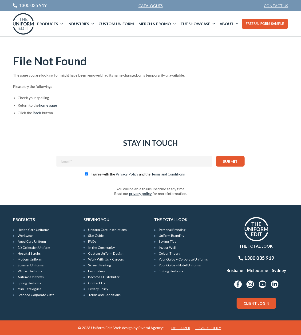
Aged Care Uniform (32, 241)
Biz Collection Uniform (34, 247)
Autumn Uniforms (31, 277)
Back (37, 112)
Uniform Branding (171, 236)
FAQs (92, 241)
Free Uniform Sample (265, 24)
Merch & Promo (155, 23)
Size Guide (96, 236)
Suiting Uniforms (171, 271)
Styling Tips (167, 241)
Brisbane (234, 270)
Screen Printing (99, 265)
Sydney (279, 270)
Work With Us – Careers (106, 259)
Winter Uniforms (30, 271)
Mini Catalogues (29, 289)
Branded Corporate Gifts (36, 295)
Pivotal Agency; (151, 327)
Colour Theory (169, 253)
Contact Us (276, 5)
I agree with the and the (138, 174)
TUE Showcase (195, 23)
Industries (78, 23)
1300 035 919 (256, 258)
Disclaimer (180, 328)
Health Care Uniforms (33, 230)
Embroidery (96, 271)
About (227, 23)
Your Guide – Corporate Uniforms (183, 259)
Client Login (256, 303)
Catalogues (151, 5)
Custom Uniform (116, 23)
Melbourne (257, 270)
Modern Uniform (30, 259)
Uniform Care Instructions (107, 230)
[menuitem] (276, 5)
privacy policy (140, 193)
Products (47, 23)
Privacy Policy (127, 174)
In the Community (101, 247)
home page (48, 105)
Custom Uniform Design (105, 253)
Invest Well (167, 247)
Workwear (25, 236)
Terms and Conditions (168, 174)
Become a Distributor (103, 277)
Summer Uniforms (31, 265)
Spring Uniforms (29, 283)
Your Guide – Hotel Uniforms (180, 265)
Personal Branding (172, 230)
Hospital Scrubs (29, 253)
